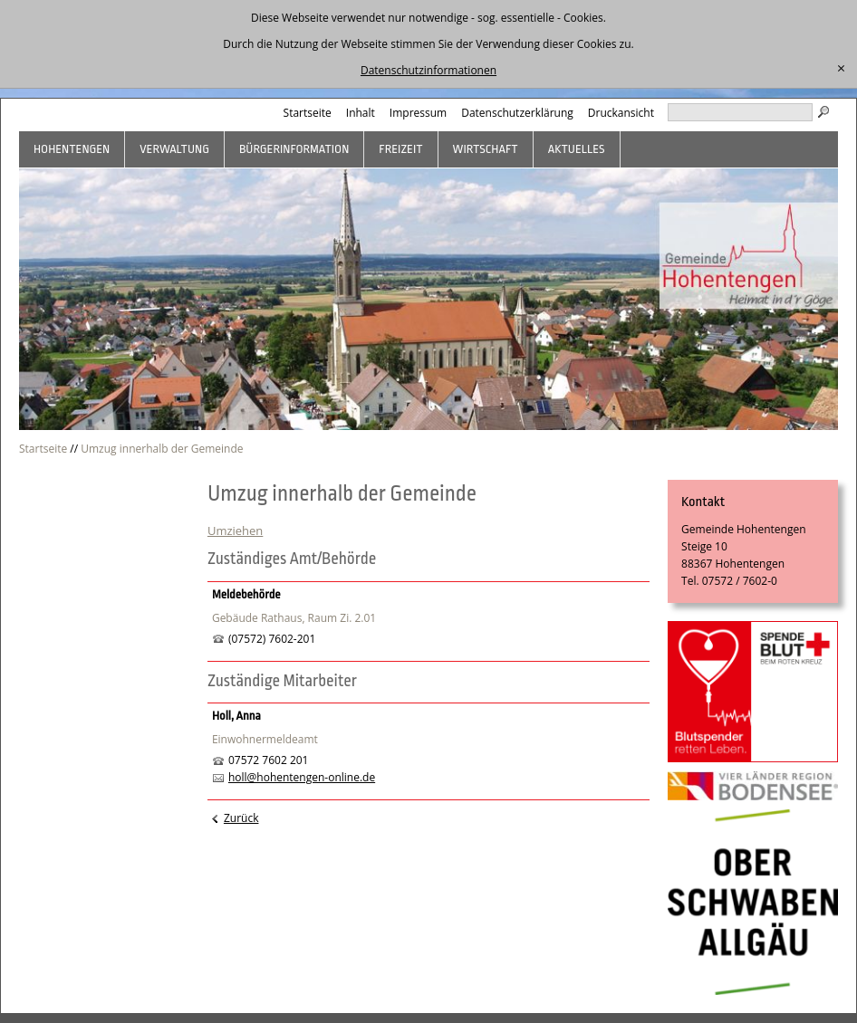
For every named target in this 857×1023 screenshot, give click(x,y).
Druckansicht (621, 112)
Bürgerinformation (294, 149)
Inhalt (360, 112)
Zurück (241, 818)
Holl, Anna (236, 715)
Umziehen (235, 530)
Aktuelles (576, 149)
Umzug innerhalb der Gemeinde (162, 448)
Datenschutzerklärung (517, 112)
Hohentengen (72, 149)
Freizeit (400, 149)
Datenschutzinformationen (428, 70)
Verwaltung (174, 149)
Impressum (418, 112)
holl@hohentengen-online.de (301, 777)
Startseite (308, 112)
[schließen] (841, 68)
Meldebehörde (246, 594)
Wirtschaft (485, 149)
